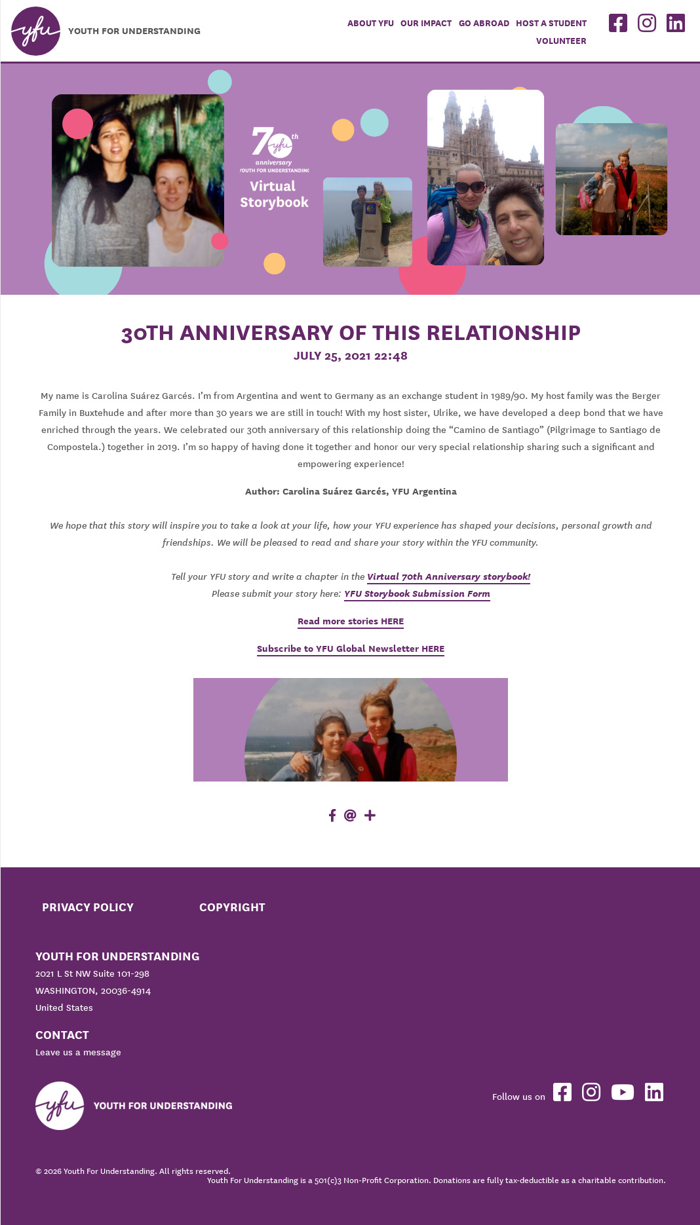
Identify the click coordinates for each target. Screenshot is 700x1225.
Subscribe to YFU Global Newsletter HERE (350, 648)
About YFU (370, 23)
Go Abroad (484, 23)
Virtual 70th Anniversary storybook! (448, 576)
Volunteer (561, 41)
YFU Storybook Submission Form (417, 593)
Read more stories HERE (351, 621)
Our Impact (426, 23)
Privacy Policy (88, 906)
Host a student (551, 23)
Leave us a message (78, 1052)
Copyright (232, 906)
